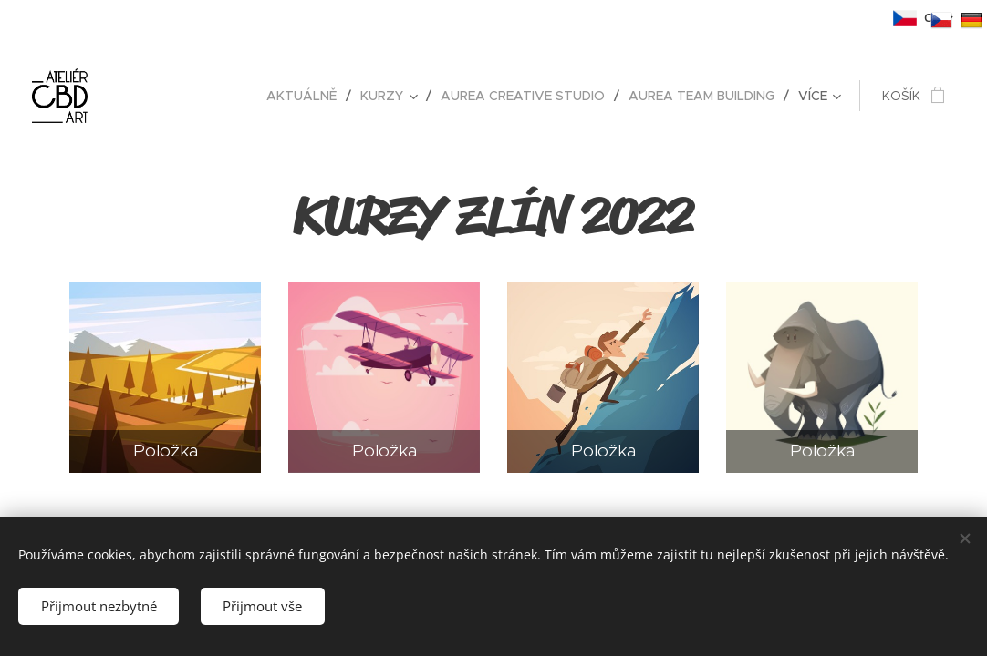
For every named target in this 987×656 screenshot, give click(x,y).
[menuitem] (306, 95)
